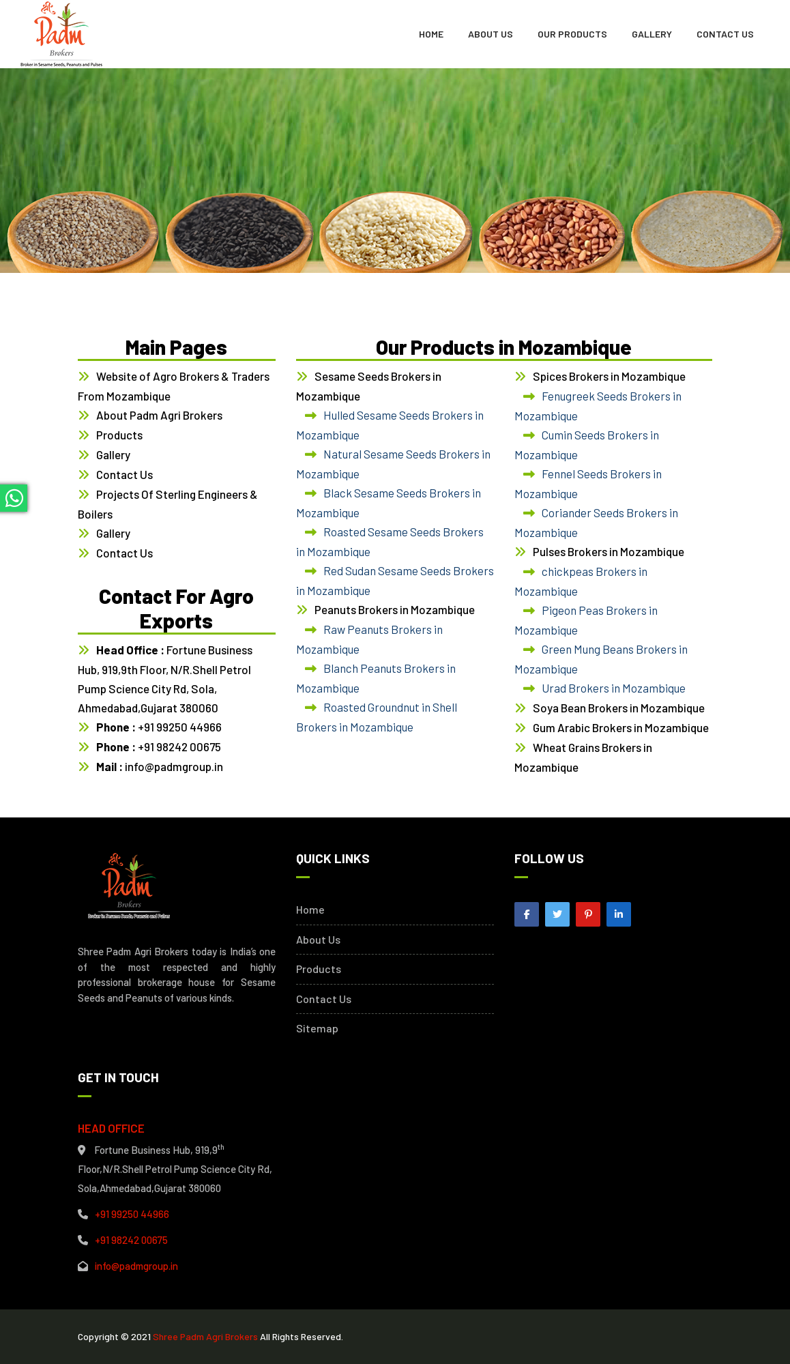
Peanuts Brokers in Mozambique (394, 609)
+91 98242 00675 (158, 746)
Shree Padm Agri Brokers (205, 1336)
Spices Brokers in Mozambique (609, 376)
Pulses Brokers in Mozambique (608, 551)
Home (431, 34)
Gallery (652, 34)
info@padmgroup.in (159, 766)
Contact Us (725, 34)
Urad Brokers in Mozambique (614, 688)
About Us (490, 34)
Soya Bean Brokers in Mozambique (619, 707)
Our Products (572, 34)
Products (119, 434)
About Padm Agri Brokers (159, 415)
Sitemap (317, 1028)
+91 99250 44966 (159, 727)
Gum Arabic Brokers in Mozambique (621, 727)
